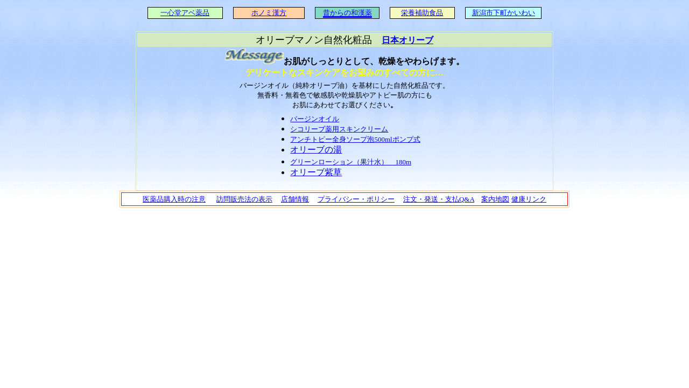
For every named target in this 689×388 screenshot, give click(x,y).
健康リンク (528, 199)
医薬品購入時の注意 (174, 199)
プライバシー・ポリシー (356, 199)
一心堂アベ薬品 (184, 13)
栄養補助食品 (422, 13)
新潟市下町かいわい (503, 13)
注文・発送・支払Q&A (438, 199)
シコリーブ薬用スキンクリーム (339, 129)
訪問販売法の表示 (244, 199)
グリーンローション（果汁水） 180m (350, 162)
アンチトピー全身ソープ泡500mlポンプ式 (355, 139)
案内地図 (495, 199)
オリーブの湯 (316, 149)
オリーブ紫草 (316, 172)
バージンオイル (314, 119)
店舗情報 (295, 199)
